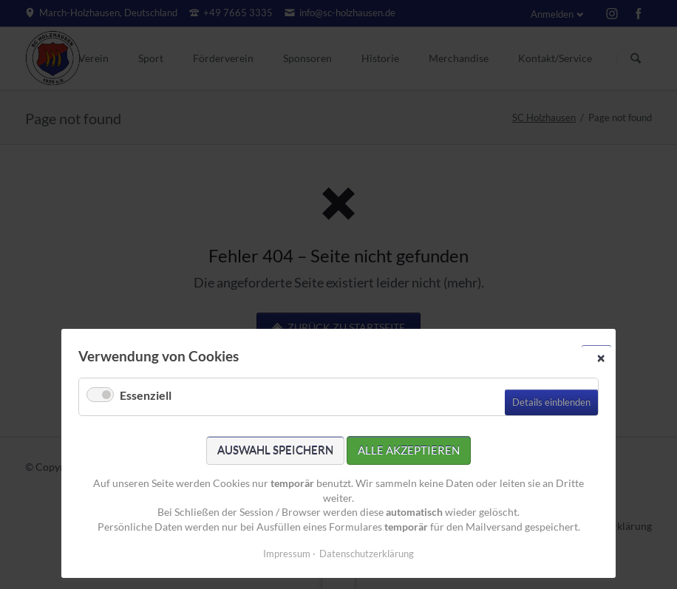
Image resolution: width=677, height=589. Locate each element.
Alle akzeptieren (409, 450)
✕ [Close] (600, 358)
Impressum (286, 553)
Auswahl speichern (275, 450)
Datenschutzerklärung (366, 553)
